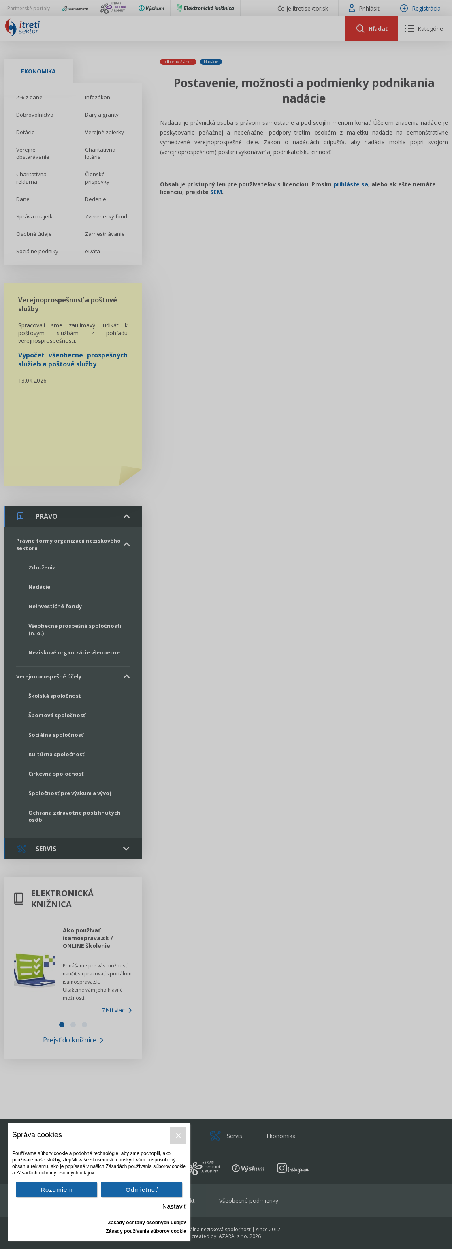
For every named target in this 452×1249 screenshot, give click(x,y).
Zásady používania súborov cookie (146, 1231)
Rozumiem (57, 1189)
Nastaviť (174, 1206)
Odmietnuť (142, 1189)
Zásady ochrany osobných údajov (147, 1222)
